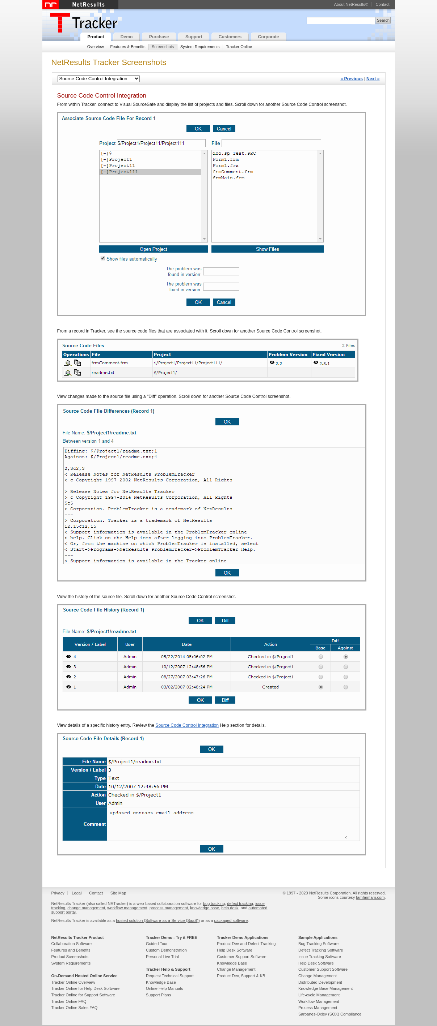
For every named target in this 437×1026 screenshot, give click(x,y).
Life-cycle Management (319, 995)
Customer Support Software (241, 956)
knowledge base (204, 908)
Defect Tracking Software (320, 950)
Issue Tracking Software (319, 956)
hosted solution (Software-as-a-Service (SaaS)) (157, 920)
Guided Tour (157, 943)
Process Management (317, 1007)
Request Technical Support (170, 976)
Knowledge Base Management (325, 988)
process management (169, 908)
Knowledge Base (161, 982)
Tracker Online (239, 46)
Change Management (236, 969)
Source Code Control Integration (187, 725)
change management (86, 908)
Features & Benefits (127, 46)
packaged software (231, 920)
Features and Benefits (71, 950)
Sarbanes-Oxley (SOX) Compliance (329, 1014)
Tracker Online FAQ (69, 1001)
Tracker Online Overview (73, 982)
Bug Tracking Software (318, 943)
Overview (95, 46)
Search (383, 20)
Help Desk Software (234, 950)
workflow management (127, 908)
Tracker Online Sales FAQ (74, 1007)
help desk (229, 908)
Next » (373, 78)
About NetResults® (351, 4)
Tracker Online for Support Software (83, 995)
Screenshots (163, 46)
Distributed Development (320, 982)
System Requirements (200, 46)
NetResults (80, 4)
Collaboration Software (71, 943)
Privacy (57, 893)
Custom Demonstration (166, 950)
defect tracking (240, 903)
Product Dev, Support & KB (241, 976)
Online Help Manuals (164, 988)
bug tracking (214, 903)
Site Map (118, 893)
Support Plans (158, 995)
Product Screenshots (70, 956)
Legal (76, 893)
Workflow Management (318, 1001)
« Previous (351, 78)
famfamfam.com (370, 897)
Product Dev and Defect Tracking (246, 943)
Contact (382, 4)
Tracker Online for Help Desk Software (85, 988)
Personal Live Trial (162, 956)
